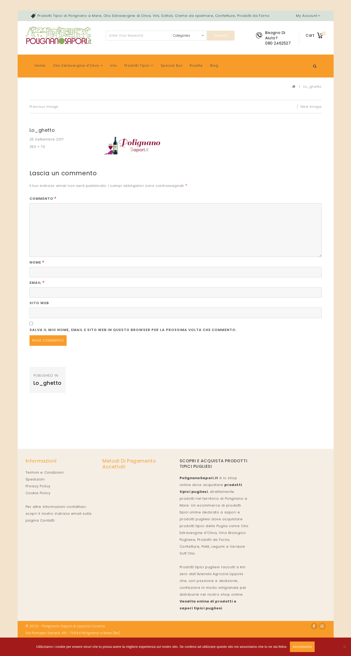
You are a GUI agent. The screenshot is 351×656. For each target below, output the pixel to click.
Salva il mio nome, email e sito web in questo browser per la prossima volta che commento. (133, 329)
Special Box (171, 65)
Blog (214, 65)
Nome (37, 262)
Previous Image (43, 106)
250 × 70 (37, 146)
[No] (344, 646)
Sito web (39, 302)
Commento (43, 198)
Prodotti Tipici (138, 65)
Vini (113, 65)
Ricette (196, 65)
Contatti (47, 520)
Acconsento (302, 647)
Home (40, 65)
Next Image (311, 106)
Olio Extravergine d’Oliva (78, 65)
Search (221, 35)
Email (37, 282)
